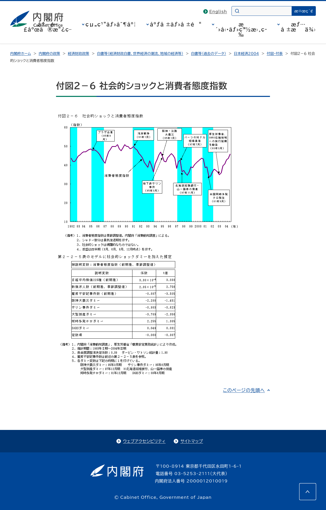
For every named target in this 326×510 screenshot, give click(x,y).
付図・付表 (275, 53)
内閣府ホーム (20, 53)
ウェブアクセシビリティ (144, 441)
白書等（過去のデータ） (208, 53)
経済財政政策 (78, 53)
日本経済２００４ (246, 53)
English (218, 11)
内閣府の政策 (49, 53)
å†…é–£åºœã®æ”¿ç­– (47, 27)
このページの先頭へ (244, 390)
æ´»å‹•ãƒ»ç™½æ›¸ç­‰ (241, 29)
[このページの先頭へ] (308, 491)
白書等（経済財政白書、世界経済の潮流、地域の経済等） (140, 53)
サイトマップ (191, 441)
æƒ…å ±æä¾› (298, 27)
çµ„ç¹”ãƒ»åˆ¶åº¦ (111, 24)
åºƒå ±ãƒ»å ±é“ (176, 24)
